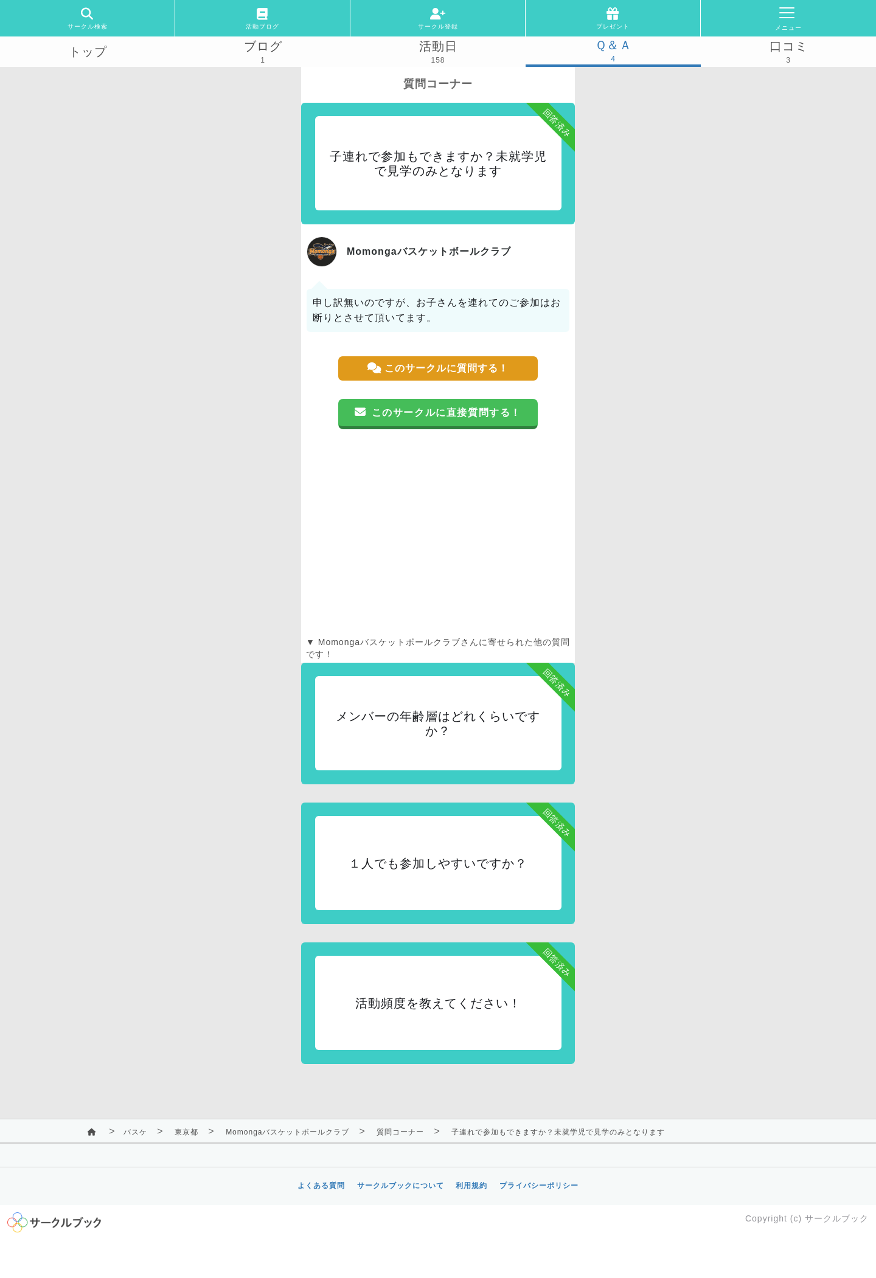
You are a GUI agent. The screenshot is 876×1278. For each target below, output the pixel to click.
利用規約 (471, 1185)
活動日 (438, 46)
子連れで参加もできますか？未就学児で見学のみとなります (558, 1132)
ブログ (263, 46)
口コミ (789, 46)
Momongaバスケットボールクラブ (287, 1132)
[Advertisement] (438, 532)
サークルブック (837, 1218)
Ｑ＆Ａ (613, 45)
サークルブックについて (400, 1185)
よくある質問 (321, 1185)
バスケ (135, 1132)
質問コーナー (400, 1132)
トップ (88, 51)
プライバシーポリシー (539, 1185)
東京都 (186, 1132)
